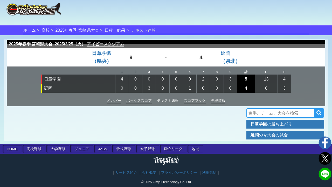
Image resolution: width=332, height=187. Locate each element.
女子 (147, 149)
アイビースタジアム (105, 44)
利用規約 (209, 173)
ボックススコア (139, 100)
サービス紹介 (126, 173)
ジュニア (81, 149)
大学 (58, 149)
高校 (46, 30)
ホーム (29, 30)
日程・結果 (115, 30)
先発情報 (218, 100)
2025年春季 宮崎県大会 (77, 30)
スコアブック (195, 100)
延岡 (48, 88)
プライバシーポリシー (179, 173)
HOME (12, 149)
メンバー (114, 100)
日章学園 (52, 79)
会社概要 (149, 173)
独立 (173, 149)
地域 (195, 149)
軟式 (123, 149)
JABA (102, 149)
